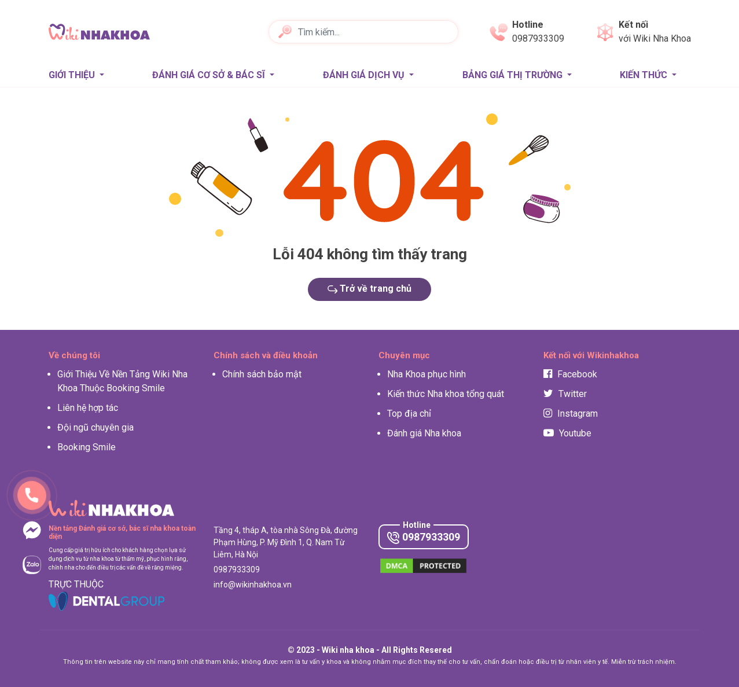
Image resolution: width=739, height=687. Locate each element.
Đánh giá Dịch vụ (365, 74)
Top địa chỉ (409, 413)
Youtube (567, 433)
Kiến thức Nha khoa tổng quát (445, 393)
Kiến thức (645, 74)
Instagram (570, 413)
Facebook (570, 374)
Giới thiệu (73, 74)
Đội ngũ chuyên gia (95, 427)
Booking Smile (86, 447)
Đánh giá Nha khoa (424, 433)
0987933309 (423, 537)
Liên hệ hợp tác (87, 407)
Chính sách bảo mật (262, 374)
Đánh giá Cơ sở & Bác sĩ (209, 74)
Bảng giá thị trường (513, 74)
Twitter (565, 393)
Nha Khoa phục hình (426, 374)
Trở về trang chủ (370, 288)
